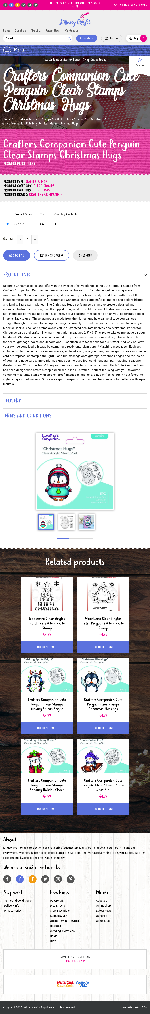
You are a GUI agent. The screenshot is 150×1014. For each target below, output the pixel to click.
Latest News (53, 31)
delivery (12, 401)
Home (6, 31)
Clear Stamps (75, 119)
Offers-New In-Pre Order (64, 921)
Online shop (103, 905)
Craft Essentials (60, 910)
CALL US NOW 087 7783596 (130, 5)
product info (17, 275)
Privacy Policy (12, 910)
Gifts (53, 941)
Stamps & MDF (50, 119)
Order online (26, 119)
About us (101, 900)
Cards (53, 936)
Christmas (97, 119)
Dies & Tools (57, 905)
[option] (75, 471)
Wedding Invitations (62, 931)
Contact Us (71, 31)
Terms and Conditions (17, 900)
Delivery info (11, 905)
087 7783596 (75, 960)
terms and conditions (27, 416)
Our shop (20, 31)
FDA (144, 1007)
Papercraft (56, 900)
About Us (36, 31)
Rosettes (55, 926)
